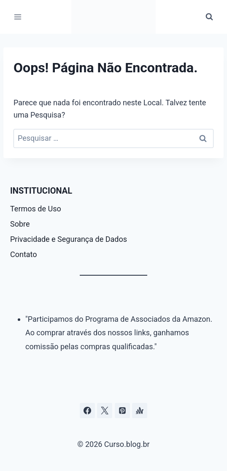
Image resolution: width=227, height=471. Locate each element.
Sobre (20, 223)
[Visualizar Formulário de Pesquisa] (209, 17)
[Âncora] (139, 410)
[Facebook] (87, 410)
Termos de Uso (35, 208)
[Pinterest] (122, 410)
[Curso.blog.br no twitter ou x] (104, 410)
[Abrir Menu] (18, 16)
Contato (23, 254)
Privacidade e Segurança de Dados (68, 239)
